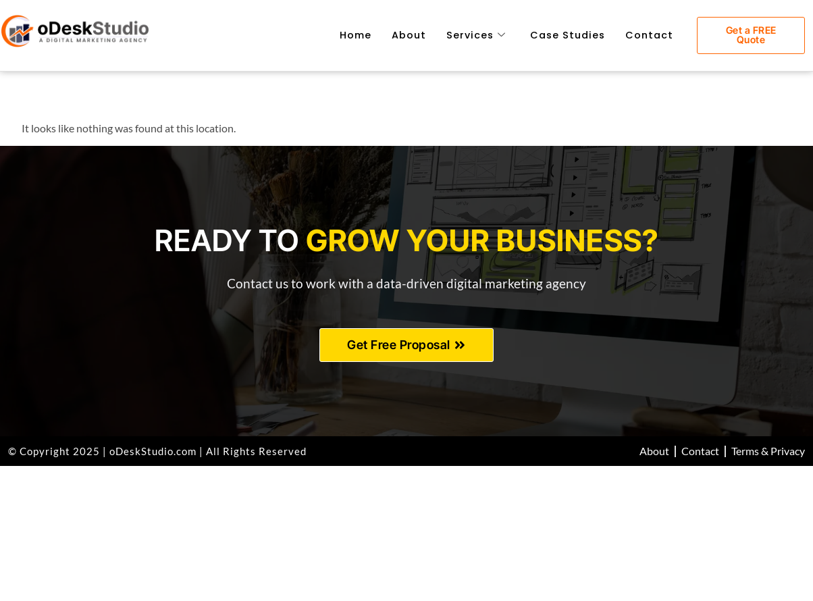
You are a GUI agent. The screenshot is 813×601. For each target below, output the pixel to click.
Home (355, 35)
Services (476, 35)
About (409, 35)
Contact (649, 35)
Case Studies (567, 35)
